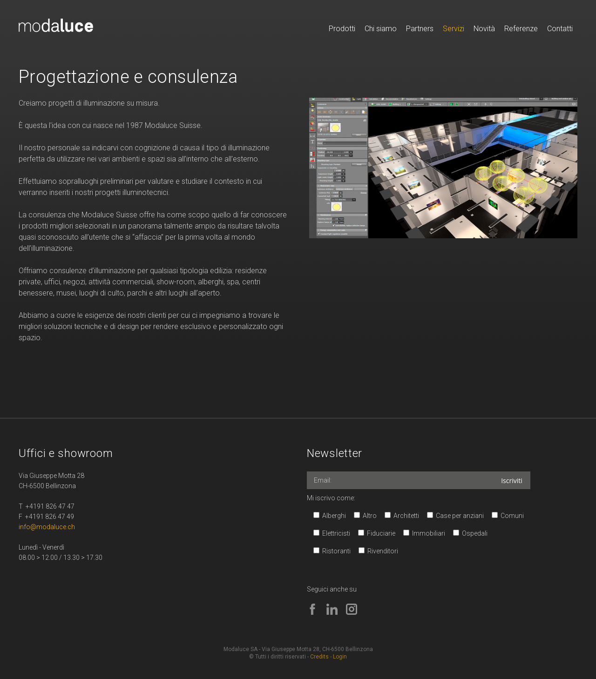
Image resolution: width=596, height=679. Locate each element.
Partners (419, 28)
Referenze (521, 28)
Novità (484, 28)
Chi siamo (381, 28)
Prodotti (342, 28)
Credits (319, 656)
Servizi (453, 28)
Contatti (560, 28)
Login (340, 656)
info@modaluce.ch (47, 527)
